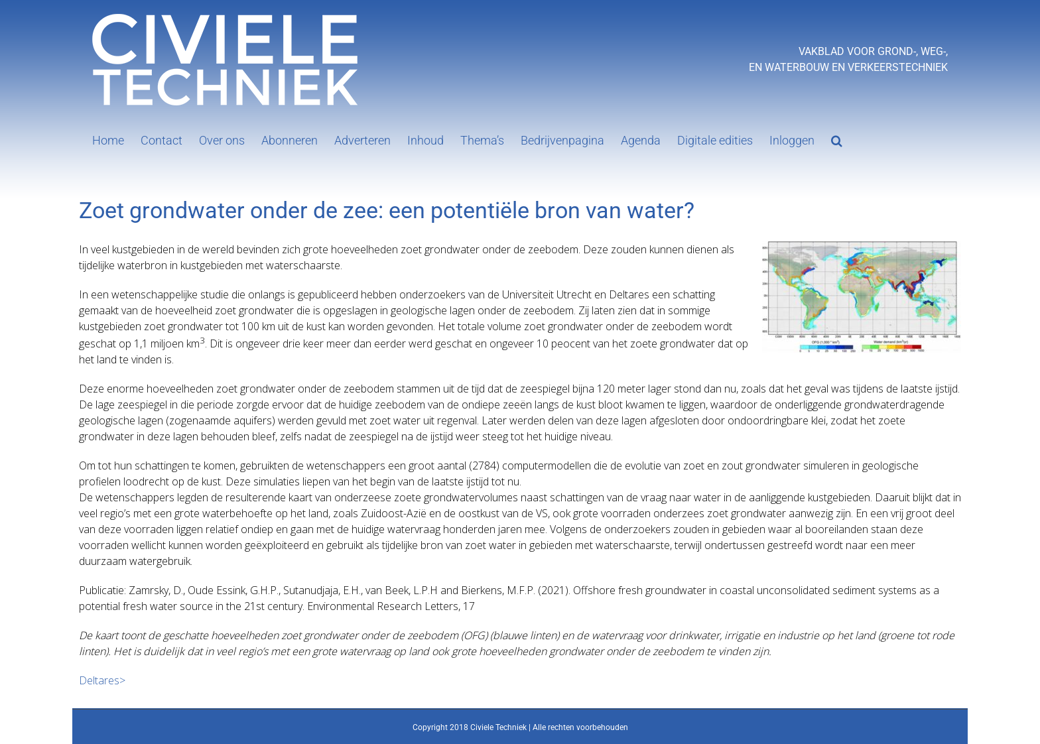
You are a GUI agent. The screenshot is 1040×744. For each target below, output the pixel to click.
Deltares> (102, 680)
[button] (836, 139)
